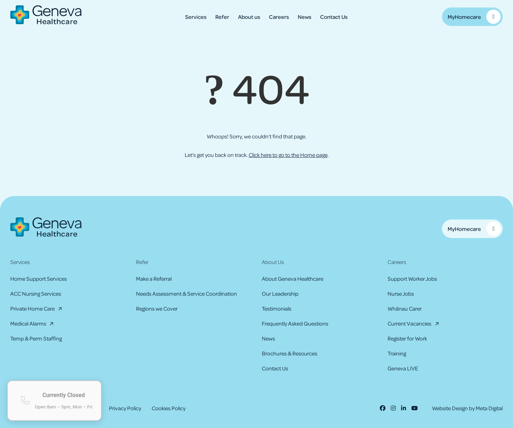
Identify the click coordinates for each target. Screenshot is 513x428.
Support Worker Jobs (412, 278)
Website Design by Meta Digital (467, 408)
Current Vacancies (409, 323)
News (304, 16)
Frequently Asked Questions (295, 323)
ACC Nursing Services (35, 293)
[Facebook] (382, 408)
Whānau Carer (405, 308)
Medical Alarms (28, 323)
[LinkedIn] (403, 408)
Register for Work (407, 338)
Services (195, 16)
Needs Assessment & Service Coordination (186, 293)
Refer (222, 16)
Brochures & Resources (289, 353)
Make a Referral (154, 278)
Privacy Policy (125, 408)
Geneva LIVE (403, 368)
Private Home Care (32, 308)
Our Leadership (280, 293)
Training (397, 353)
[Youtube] (414, 408)
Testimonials (276, 308)
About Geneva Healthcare (292, 278)
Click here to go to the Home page (288, 154)
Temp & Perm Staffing (36, 338)
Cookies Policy (168, 408)
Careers (279, 16)
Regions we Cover (157, 308)
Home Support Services (38, 278)
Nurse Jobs (401, 293)
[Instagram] (393, 408)
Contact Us (333, 16)
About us (249, 16)
